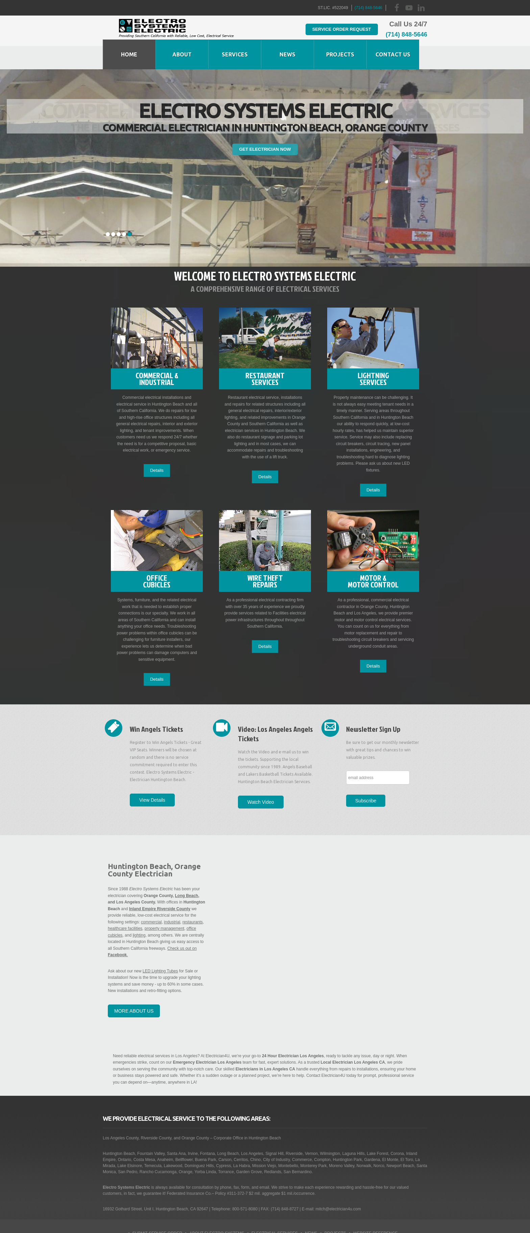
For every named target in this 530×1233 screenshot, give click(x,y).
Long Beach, (187, 872)
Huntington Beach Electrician (176, 31)
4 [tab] (124, 211)
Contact (305, 1223)
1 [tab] (108, 211)
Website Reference (375, 1210)
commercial (151, 899)
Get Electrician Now (265, 125)
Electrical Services (274, 1210)
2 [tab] (113, 211)
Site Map (278, 1223)
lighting (138, 912)
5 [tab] (129, 211)
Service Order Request (332, 28)
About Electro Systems (216, 1210)
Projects (335, 1210)
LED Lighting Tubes (160, 948)
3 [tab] (119, 211)
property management (164, 905)
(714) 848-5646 (368, 7)
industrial (172, 899)
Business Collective (238, 1223)
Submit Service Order (157, 1210)
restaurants (193, 899)
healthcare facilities (125, 905)
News (311, 1210)
